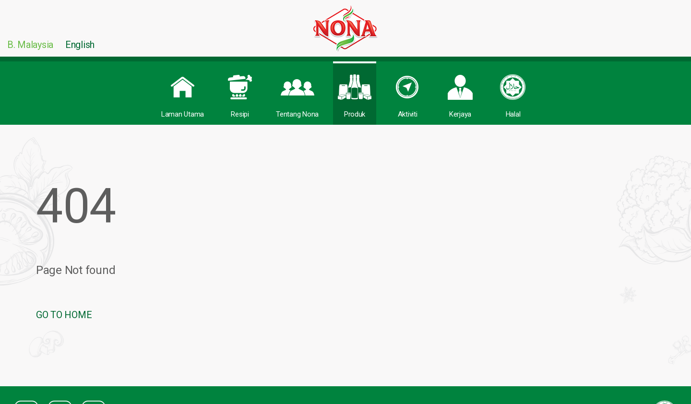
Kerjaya (460, 91)
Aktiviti (407, 91)
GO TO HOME (64, 315)
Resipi (240, 91)
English (80, 44)
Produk (354, 91)
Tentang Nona (297, 91)
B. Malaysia (30, 44)
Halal (513, 91)
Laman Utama (182, 91)
